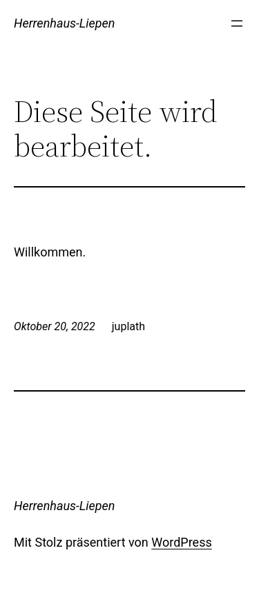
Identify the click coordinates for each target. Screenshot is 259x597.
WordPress (181, 542)
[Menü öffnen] (237, 23)
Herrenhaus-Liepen (64, 23)
